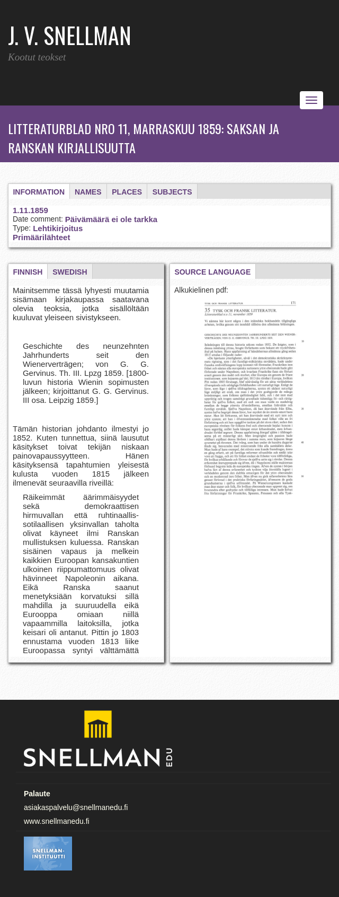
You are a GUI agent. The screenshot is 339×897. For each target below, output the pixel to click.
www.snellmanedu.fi (57, 821)
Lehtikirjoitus (58, 228)
